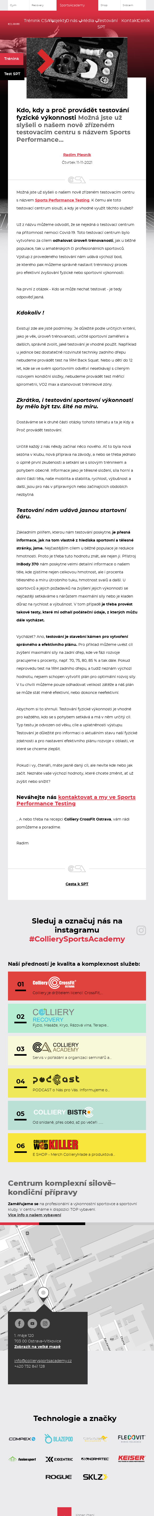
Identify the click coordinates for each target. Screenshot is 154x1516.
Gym (13, 5)
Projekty (55, 21)
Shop (104, 5)
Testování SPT (107, 24)
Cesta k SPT (77, 884)
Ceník (142, 21)
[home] (14, 24)
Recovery (38, 5)
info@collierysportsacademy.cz (43, 1361)
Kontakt (127, 21)
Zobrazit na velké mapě (37, 1347)
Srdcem (128, 5)
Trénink (11, 59)
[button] (34, 21)
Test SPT (12, 74)
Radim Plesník (77, 155)
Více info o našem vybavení (34, 1215)
